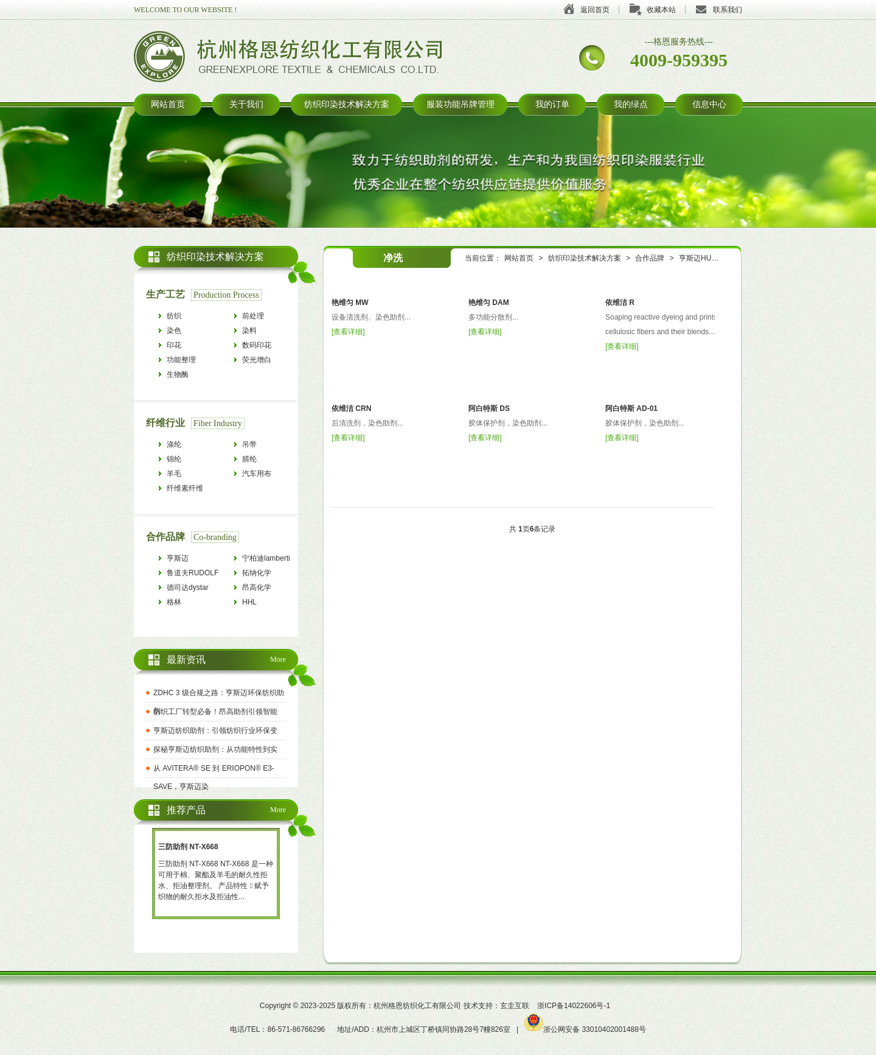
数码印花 (256, 345)
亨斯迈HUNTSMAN (710, 258)
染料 (249, 330)
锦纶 (174, 459)
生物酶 (178, 374)
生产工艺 (165, 294)
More (278, 659)
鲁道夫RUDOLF (192, 573)
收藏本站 (661, 9)
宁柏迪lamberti (266, 558)
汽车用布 (256, 473)
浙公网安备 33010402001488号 (585, 1029)
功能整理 (181, 360)
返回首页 (595, 9)
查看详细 (348, 332)
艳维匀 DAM (488, 302)
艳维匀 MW (350, 302)
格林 (174, 602)
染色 (174, 330)
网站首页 (168, 104)
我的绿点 (631, 104)
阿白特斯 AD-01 (631, 408)
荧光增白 (256, 360)
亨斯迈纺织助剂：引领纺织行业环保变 (215, 730)
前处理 (253, 316)
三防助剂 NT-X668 (188, 847)
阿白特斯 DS (489, 408)
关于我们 (246, 104)
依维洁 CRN (351, 408)
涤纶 (174, 444)
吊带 (249, 444)
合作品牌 (649, 258)
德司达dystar (188, 587)
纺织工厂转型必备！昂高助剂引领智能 (215, 711)
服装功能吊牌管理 (460, 104)
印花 (174, 345)
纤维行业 (165, 423)
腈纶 (249, 459)
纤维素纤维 (185, 488)
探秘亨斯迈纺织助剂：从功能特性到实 (215, 749)
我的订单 (552, 104)
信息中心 (709, 104)
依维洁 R (619, 302)
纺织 (174, 316)
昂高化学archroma (257, 589)
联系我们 (727, 9)
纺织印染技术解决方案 (346, 104)
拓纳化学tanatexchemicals (269, 574)
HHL (249, 602)
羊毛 (174, 473)
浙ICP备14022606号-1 (573, 1005)
